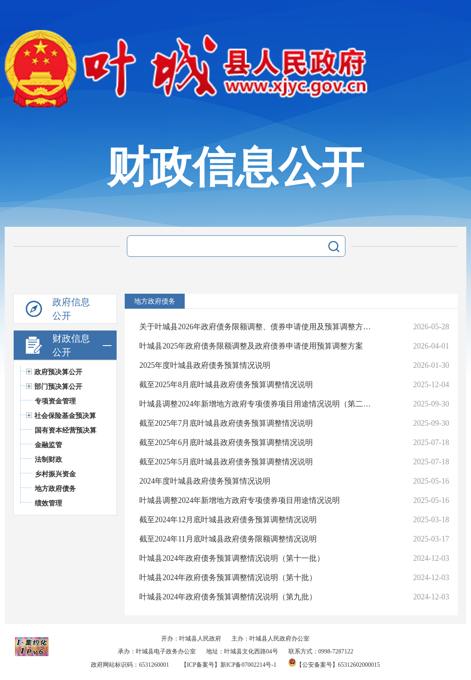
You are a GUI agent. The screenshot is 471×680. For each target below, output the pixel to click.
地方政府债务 (55, 488)
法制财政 (48, 459)
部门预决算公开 (58, 386)
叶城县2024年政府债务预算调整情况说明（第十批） (228, 577)
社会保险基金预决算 (65, 415)
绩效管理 (48, 503)
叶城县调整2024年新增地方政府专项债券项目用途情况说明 (239, 500)
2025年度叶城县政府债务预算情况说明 (204, 365)
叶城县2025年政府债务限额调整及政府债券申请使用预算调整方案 (251, 346)
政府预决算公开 (58, 372)
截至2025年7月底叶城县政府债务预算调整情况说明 (226, 423)
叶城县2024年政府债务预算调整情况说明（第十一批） (231, 558)
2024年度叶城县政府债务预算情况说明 (204, 481)
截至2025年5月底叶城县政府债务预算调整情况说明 (226, 461)
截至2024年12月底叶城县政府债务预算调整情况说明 (228, 519)
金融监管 (48, 444)
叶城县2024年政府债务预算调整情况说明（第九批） (228, 597)
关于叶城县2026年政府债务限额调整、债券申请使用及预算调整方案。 (255, 326)
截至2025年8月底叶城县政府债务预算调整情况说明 (226, 384)
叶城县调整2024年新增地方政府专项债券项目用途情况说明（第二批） (255, 404)
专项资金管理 (55, 401)
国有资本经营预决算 (65, 430)
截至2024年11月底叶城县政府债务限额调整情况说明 (227, 539)
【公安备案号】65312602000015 (334, 665)
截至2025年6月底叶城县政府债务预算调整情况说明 (226, 442)
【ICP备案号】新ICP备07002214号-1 (228, 665)
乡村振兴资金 (55, 474)
